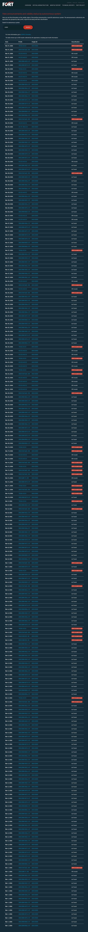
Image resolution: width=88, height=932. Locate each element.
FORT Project (80, 5)
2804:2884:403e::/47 (24, 88)
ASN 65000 (35, 46)
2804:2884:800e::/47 (24, 115)
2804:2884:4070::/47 (24, 146)
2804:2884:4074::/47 (24, 65)
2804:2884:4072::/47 (24, 100)
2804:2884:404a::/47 (24, 92)
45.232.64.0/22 (23, 53)
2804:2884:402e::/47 (24, 84)
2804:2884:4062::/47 (24, 142)
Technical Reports (68, 5)
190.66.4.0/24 (22, 46)
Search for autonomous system (11, 22)
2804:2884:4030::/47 (24, 61)
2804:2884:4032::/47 (24, 134)
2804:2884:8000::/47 (24, 111)
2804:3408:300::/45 (24, 640)
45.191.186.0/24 (23, 127)
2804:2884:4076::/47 (24, 107)
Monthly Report (55, 5)
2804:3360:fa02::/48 (24, 49)
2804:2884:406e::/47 (24, 96)
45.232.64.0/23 (23, 57)
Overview (28, 5)
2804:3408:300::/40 (24, 636)
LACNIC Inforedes (26, 34)
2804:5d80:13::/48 (24, 478)
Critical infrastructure (41, 5)
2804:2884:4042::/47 (24, 138)
